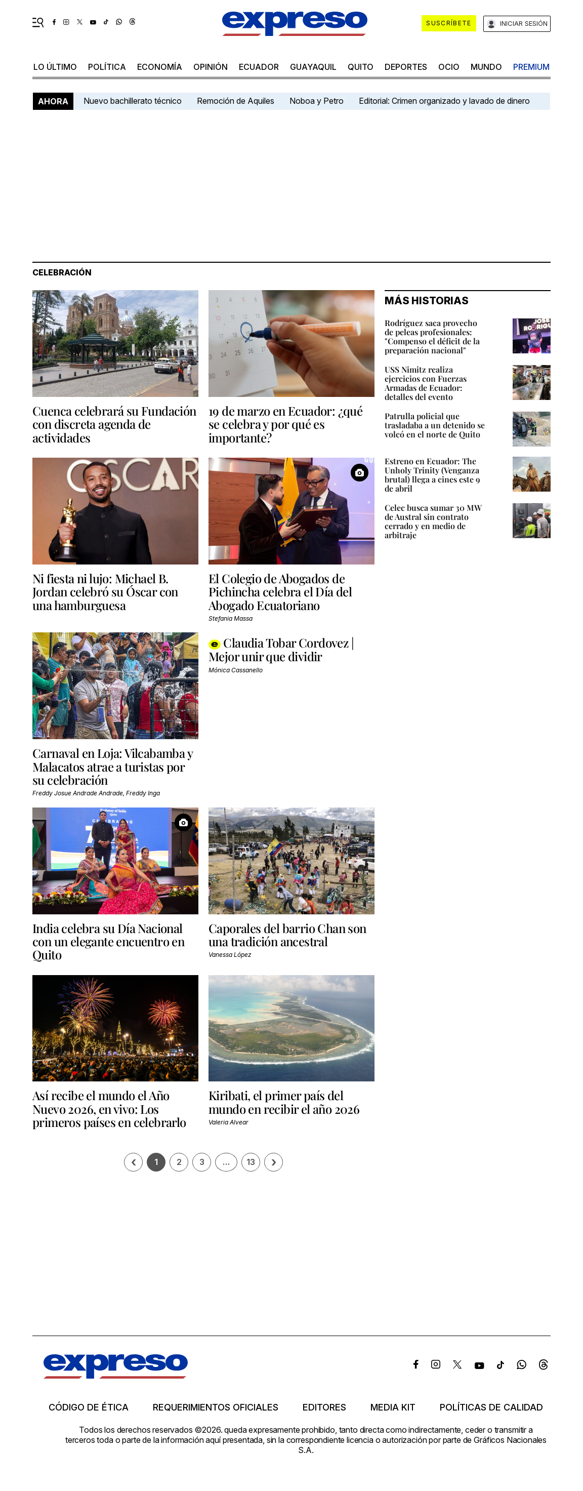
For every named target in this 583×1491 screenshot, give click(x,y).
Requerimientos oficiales (215, 1407)
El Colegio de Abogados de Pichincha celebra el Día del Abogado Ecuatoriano (280, 591)
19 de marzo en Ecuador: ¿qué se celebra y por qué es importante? (285, 424)
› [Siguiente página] (273, 1162)
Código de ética (89, 1407)
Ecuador (259, 66)
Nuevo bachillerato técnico (133, 101)
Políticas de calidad (491, 1407)
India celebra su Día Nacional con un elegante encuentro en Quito (108, 941)
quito (360, 66)
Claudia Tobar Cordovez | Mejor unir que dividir (281, 649)
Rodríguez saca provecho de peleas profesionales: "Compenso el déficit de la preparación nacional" (432, 336)
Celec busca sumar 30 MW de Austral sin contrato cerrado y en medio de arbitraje (433, 521)
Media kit (392, 1407)
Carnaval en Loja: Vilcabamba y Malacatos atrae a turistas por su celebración (112, 766)
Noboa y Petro (316, 101)
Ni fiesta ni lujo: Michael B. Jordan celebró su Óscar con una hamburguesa (105, 591)
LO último (55, 66)
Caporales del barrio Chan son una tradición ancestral (287, 934)
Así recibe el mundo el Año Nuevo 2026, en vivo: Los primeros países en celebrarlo (109, 1108)
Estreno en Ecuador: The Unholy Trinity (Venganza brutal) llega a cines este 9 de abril (432, 475)
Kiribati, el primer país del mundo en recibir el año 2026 (284, 1101)
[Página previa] (133, 1162)
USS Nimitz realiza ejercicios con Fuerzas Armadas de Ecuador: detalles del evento (426, 383)
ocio (449, 66)
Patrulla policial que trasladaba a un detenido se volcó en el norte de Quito (435, 425)
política (107, 66)
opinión (210, 66)
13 (250, 1162)
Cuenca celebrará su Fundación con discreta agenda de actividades (114, 424)
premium (531, 66)
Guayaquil (313, 66)
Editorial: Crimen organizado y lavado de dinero (444, 101)
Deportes (406, 66)
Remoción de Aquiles (235, 101)
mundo (486, 66)
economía (159, 66)
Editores (324, 1407)
